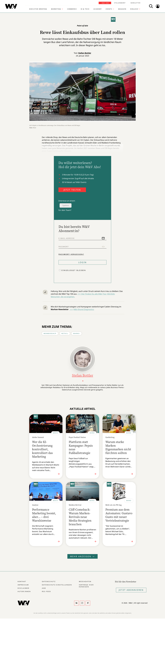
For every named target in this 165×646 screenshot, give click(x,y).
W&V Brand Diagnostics (83, 309)
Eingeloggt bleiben (74, 270)
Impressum (23, 585)
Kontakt (22, 581)
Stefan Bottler (84, 53)
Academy (98, 9)
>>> (71, 309)
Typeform (65, 205)
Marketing (56, 9)
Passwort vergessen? (71, 254)
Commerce (72, 9)
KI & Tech (85, 9)
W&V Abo (105, 3)
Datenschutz (49, 581)
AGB (44, 588)
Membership (50, 333)
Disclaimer (23, 588)
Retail (65, 333)
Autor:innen (24, 591)
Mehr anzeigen (82, 556)
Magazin (122, 9)
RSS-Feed (46, 591)
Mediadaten (85, 581)
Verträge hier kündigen (86, 586)
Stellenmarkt (120, 3)
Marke (76, 333)
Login (82, 262)
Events (109, 9)
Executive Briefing (38, 9)
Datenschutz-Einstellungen (57, 585)
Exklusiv (134, 9)
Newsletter (135, 3)
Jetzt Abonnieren (131, 590)
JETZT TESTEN (72, 189)
